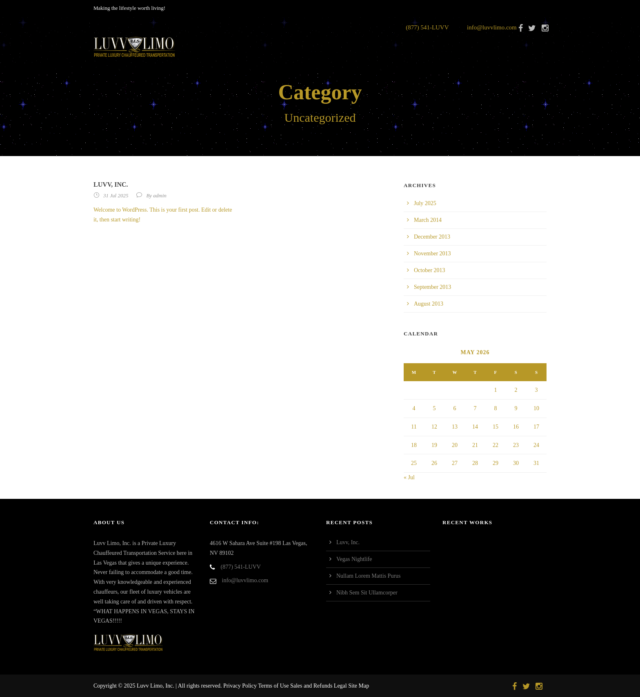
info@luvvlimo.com (492, 27)
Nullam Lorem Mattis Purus (368, 576)
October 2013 (429, 270)
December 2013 (432, 237)
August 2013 (428, 304)
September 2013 (432, 287)
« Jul (409, 477)
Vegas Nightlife (354, 559)
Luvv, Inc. (110, 184)
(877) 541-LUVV (427, 27)
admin (160, 195)
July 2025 (425, 203)
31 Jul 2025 (115, 195)
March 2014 (428, 220)
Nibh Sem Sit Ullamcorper (367, 593)
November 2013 (432, 253)
